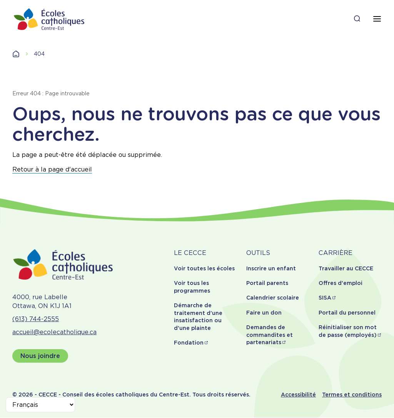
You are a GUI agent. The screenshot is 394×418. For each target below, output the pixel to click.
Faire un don (264, 313)
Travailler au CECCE (346, 268)
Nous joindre (40, 356)
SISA (325, 298)
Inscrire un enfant (271, 268)
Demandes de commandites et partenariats (269, 334)
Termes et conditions (352, 394)
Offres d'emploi (340, 283)
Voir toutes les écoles (204, 268)
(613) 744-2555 (35, 319)
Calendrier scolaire (272, 298)
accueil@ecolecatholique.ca (54, 332)
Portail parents (267, 283)
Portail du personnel (347, 313)
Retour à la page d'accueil (52, 169)
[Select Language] (40, 404)
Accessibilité (298, 394)
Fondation (189, 343)
